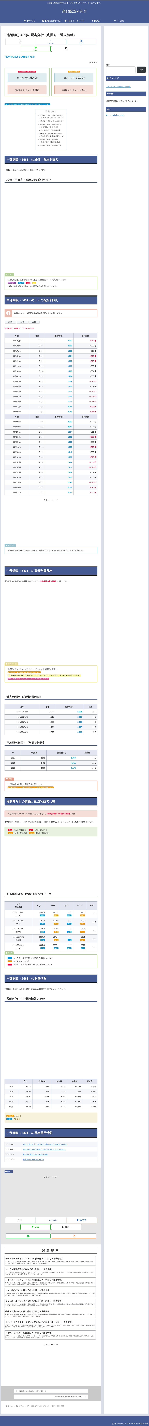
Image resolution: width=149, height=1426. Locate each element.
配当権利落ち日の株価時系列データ (52, 131)
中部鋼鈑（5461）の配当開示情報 (50, 141)
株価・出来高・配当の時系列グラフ (52, 111)
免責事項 (143, 1418)
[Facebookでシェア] (37, 42)
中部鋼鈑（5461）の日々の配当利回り (52, 115)
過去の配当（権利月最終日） (50, 121)
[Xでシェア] (23, 42)
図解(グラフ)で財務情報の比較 (50, 138)
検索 (108, 65)
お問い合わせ (111, 1418)
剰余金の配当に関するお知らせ (35, 1194)
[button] (78, 42)
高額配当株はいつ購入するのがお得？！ (122, 101)
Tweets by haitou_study (115, 115)
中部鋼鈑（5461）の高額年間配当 (50, 118)
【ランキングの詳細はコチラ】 (118, 87)
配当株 (8, 1211)
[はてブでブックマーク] (50, 42)
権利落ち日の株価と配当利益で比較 (51, 129)
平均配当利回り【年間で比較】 (50, 125)
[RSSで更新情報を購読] (53, 1275)
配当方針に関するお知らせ (33, 1199)
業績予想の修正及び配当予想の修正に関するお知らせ (44, 1189)
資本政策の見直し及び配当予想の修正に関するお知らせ (45, 1184)
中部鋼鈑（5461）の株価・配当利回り (52, 108)
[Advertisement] (51, 558)
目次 (48, 104)
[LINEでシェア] (64, 42)
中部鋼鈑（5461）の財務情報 (48, 135)
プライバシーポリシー (128, 1418)
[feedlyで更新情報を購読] (48, 1275)
